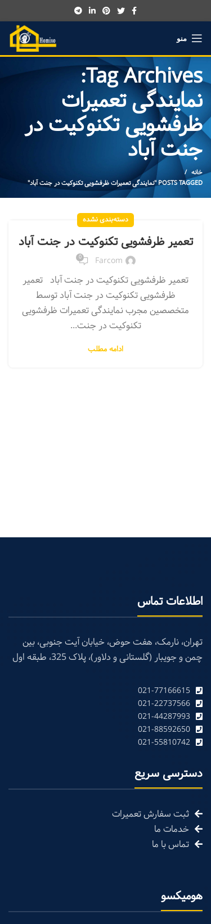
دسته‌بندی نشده (105, 219)
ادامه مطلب (105, 350)
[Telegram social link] (78, 10)
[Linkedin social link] (92, 10)
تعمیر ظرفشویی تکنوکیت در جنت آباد (106, 242)
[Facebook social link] (134, 10)
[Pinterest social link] (106, 10)
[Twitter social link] (121, 10)
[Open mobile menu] (189, 38)
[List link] (105, 691)
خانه (197, 172)
